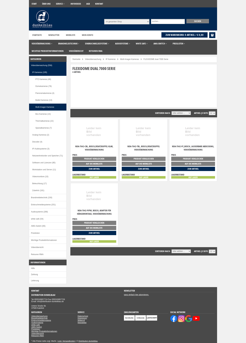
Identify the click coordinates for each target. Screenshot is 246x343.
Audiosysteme (37, 323)
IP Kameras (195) (39, 72)
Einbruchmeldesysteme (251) (43, 205)
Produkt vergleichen (94, 158)
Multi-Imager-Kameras (44, 107)
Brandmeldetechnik (39, 318)
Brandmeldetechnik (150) (41, 197)
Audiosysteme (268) (39, 212)
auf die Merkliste (94, 163)
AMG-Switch (36, 327)
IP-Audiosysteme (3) (40, 149)
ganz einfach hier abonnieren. (136, 295)
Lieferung (35, 281)
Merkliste (70, 34)
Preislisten (35, 233)
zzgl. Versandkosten (66, 341)
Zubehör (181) (38, 190)
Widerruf (81, 320)
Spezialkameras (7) (43, 128)
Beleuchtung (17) (39, 183)
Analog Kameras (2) (40, 135)
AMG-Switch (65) (38, 226)
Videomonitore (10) (40, 176)
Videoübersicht (37, 247)
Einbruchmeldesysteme (41, 320)
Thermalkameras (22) (44, 121)
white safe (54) (37, 219)
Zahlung (34, 274)
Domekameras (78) (43, 86)
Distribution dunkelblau (88, 341)
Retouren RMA (37, 254)
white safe (35, 325)
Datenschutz (83, 316)
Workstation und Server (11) (44, 169)
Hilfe (33, 268)
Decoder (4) (37, 142)
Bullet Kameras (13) (43, 100)
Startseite (37, 34)
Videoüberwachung (39, 316)
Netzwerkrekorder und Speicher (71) (47, 156)
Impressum (82, 318)
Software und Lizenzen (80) (43, 163)
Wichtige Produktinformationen (44, 240)
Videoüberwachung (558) (41, 65)
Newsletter (53, 34)
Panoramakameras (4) (44, 93)
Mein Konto (87, 34)
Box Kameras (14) (43, 114)
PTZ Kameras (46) (43, 79)
